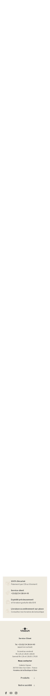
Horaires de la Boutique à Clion (25, 670)
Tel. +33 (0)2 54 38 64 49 (25, 644)
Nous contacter (25, 661)
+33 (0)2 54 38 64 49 (20, 593)
